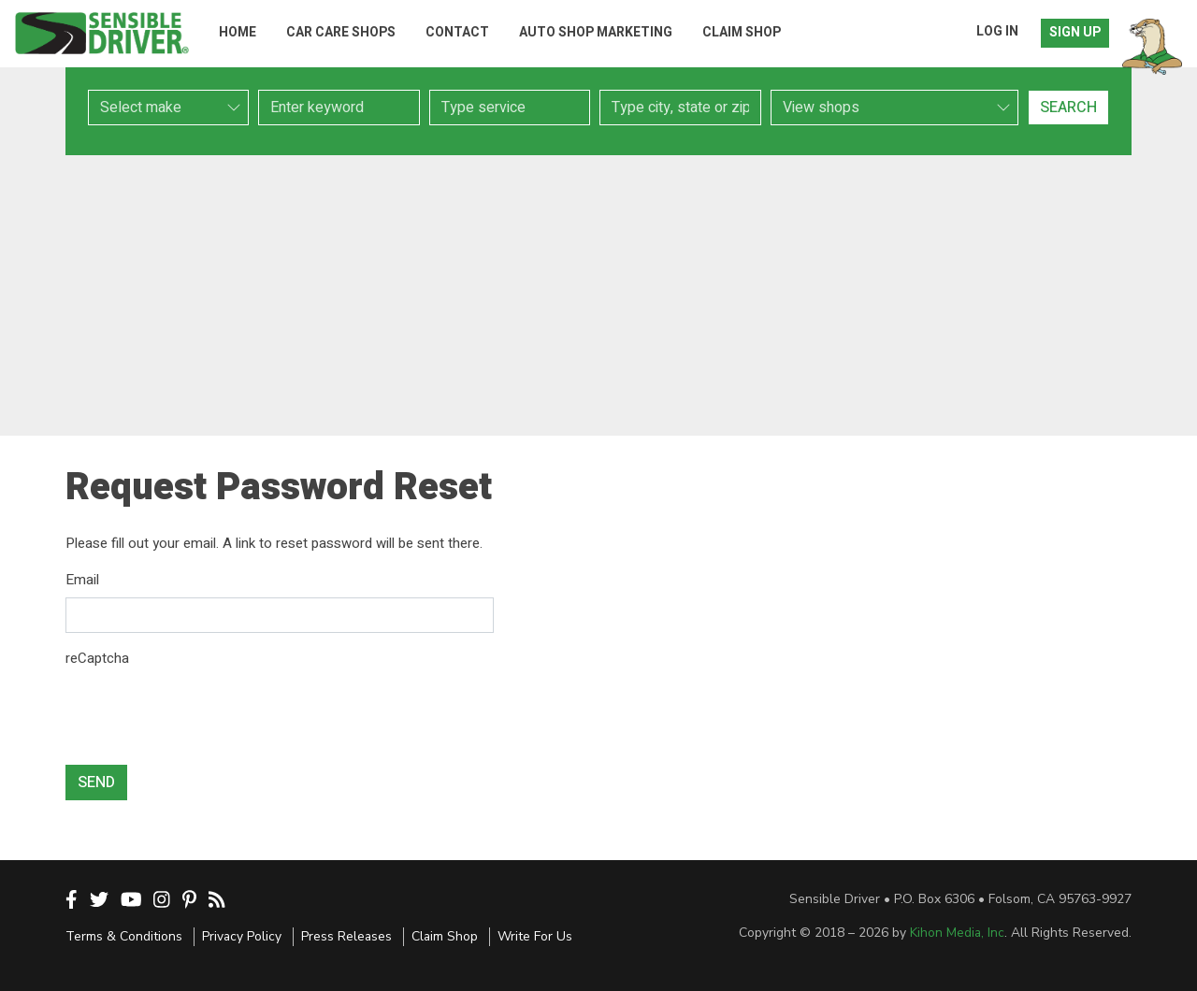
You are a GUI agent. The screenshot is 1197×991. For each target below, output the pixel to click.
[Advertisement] (598, 295)
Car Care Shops (341, 32)
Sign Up (1075, 32)
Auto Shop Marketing (595, 32)
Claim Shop (741, 32)
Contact (457, 32)
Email (82, 579)
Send (96, 782)
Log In (997, 31)
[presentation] (207, 713)
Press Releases (346, 936)
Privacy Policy (241, 936)
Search (1068, 107)
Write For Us (535, 936)
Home (237, 32)
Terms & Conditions (123, 936)
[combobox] (509, 107)
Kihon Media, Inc (957, 932)
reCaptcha (97, 658)
